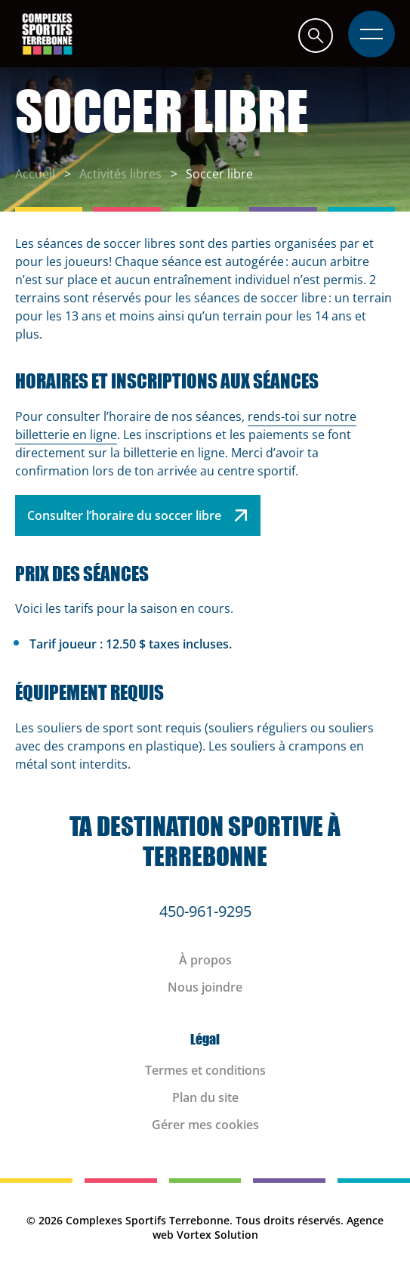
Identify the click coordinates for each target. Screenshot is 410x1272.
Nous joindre (205, 987)
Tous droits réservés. (290, 1220)
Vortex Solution (217, 1234)
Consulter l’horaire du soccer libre (137, 515)
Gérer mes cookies (205, 1124)
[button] (315, 35)
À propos (205, 960)
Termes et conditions (205, 1070)
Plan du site (205, 1097)
